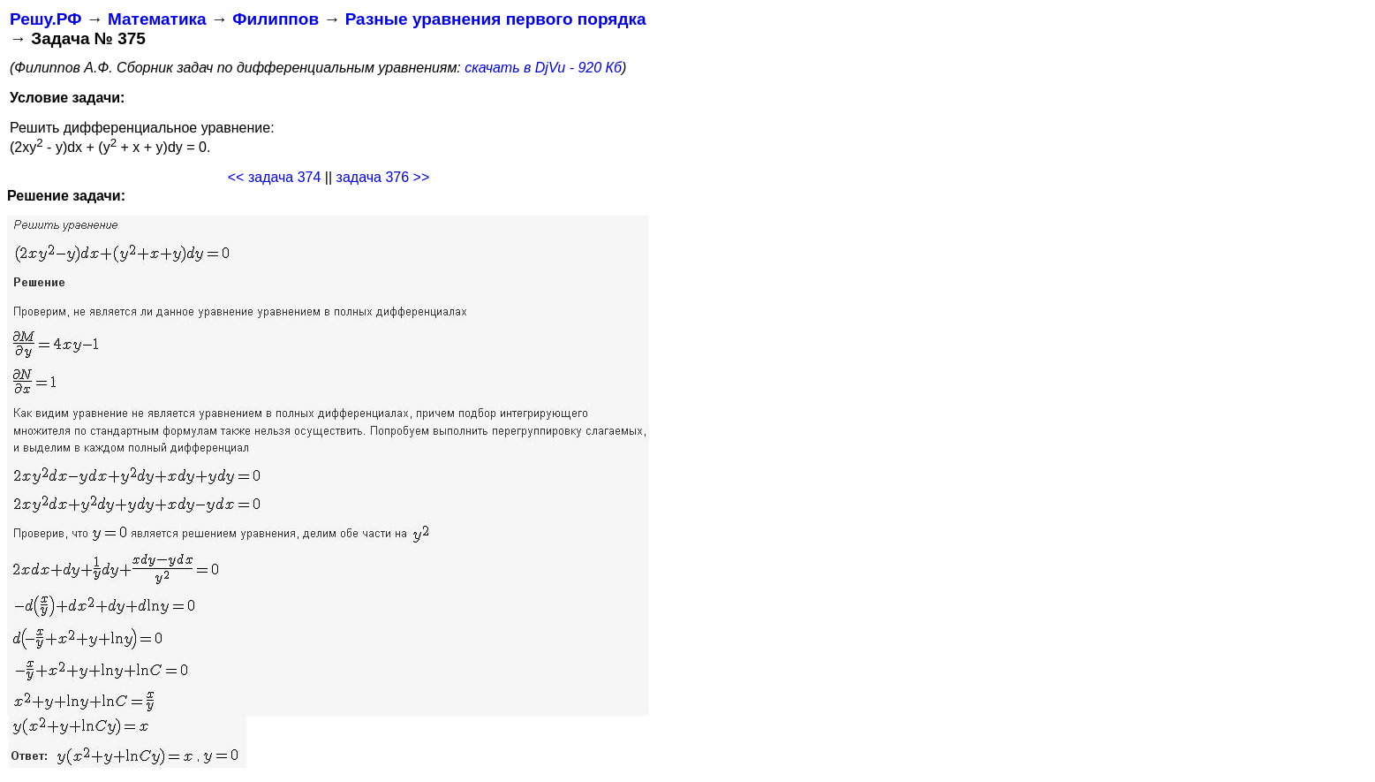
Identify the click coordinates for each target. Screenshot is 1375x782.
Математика (157, 19)
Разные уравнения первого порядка (495, 19)
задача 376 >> (383, 177)
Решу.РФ (45, 19)
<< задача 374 (274, 177)
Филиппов (275, 19)
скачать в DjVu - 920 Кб (543, 67)
